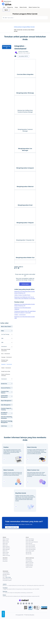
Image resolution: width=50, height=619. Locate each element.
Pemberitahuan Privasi (7, 578)
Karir (4, 577)
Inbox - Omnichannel (5, 353)
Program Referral (29, 564)
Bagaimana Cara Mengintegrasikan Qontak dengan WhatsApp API (24, 292)
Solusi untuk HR (29, 543)
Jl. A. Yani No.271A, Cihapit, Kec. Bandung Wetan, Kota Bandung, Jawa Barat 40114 (18, 592)
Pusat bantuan (29, 559)
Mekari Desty (5, 553)
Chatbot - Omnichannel (6, 367)
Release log (10, 7)
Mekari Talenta (6, 538)
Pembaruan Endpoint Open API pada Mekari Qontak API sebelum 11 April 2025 (25, 312)
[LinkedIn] (18, 268)
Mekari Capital (6, 552)
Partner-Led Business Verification (5, 375)
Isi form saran (25, 284)
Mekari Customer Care (34, 7)
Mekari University (6, 555)
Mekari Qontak (23, 7)
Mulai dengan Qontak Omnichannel (5, 350)
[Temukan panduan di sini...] (25, 17)
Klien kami (5, 575)
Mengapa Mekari (6, 574)
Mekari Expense (6, 546)
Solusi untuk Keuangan (30, 544)
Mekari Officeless (6, 547)
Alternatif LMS (28, 553)
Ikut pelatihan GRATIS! (23, 56)
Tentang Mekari (6, 572)
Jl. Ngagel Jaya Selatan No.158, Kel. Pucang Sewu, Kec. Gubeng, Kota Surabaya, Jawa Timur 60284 (21, 589)
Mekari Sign (5, 543)
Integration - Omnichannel (6, 364)
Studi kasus (5, 559)
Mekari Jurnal (5, 540)
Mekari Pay (5, 550)
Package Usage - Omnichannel (5, 361)
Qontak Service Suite (5, 371)
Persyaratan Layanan (7, 580)
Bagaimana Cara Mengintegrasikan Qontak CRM (24, 317)
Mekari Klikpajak (6, 549)
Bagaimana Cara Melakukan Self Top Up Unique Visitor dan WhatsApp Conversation (24, 297)
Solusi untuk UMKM (30, 540)
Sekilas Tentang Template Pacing (22, 295)
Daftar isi (3, 614)
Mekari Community (29, 562)
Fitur (4, 7)
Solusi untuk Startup (30, 538)
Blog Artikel (5, 561)
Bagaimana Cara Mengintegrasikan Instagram (22, 308)
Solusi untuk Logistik (30, 550)
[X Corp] (16, 268)
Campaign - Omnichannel (6, 357)
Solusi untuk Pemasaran (31, 547)
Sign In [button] (6, 10)
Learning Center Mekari (23, 51)
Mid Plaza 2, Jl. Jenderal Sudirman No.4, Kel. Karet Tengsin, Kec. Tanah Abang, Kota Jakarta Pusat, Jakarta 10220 (23, 585)
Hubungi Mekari (29, 561)
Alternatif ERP (28, 552)
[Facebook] (14, 268)
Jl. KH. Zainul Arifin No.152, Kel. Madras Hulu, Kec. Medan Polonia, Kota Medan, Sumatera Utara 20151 (21, 596)
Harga (16, 7)
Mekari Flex (5, 544)
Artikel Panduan (29, 567)
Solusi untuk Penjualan (30, 546)
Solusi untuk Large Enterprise (32, 541)
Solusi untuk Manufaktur (31, 549)
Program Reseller (29, 565)
